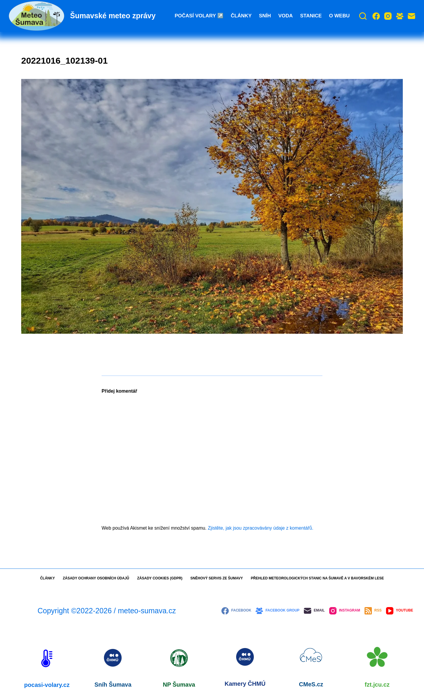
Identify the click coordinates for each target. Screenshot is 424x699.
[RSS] (373, 610)
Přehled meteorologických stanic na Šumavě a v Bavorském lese (317, 578)
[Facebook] (376, 16)
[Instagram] (388, 16)
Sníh (265, 16)
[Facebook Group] (399, 16)
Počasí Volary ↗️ (199, 16)
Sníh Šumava (113, 684)
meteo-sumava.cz (147, 611)
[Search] (363, 16)
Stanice (311, 16)
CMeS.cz (311, 684)
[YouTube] (399, 610)
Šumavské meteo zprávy (112, 15)
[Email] (411, 16)
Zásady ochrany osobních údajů (96, 578)
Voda (285, 16)
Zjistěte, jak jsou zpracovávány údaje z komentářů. (260, 528)
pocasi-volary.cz (46, 685)
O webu (339, 16)
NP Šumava (179, 684)
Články (241, 16)
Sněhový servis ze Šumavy (217, 578)
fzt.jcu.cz (377, 684)
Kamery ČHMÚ (245, 683)
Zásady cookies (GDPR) (160, 578)
